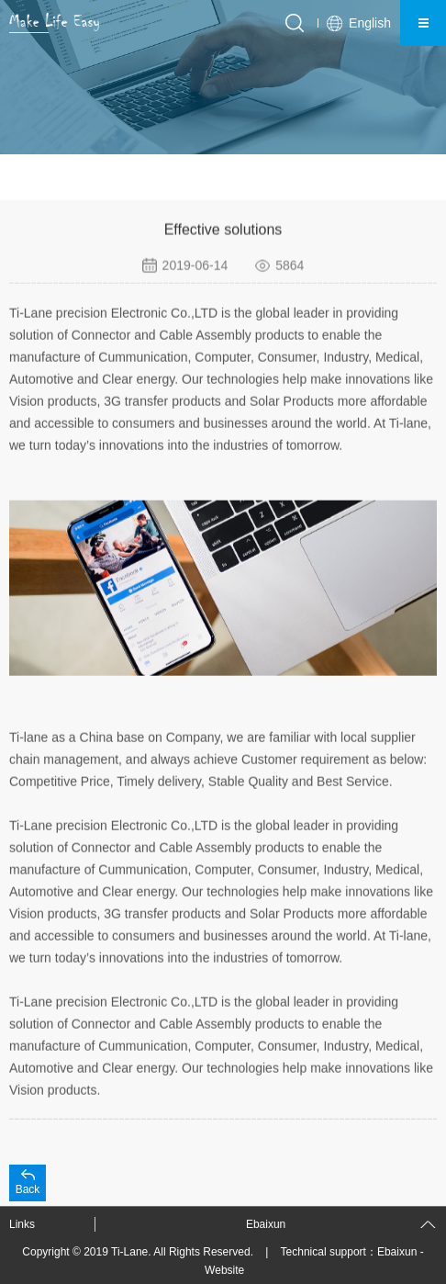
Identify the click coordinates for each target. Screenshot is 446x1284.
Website (224, 1270)
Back (28, 1189)
